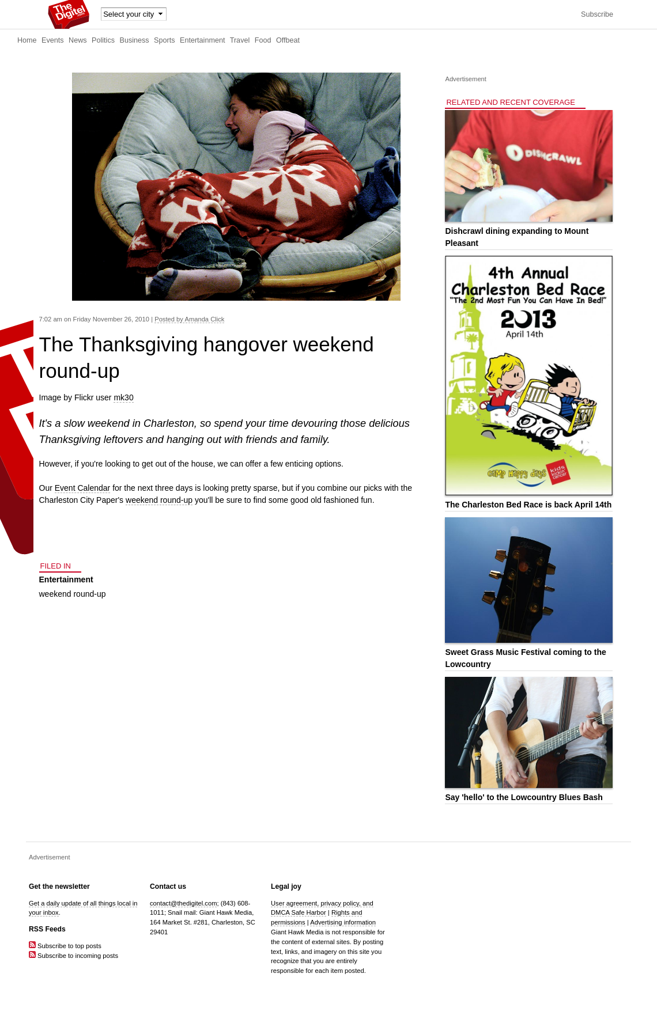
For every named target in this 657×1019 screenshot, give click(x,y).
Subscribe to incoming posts (73, 955)
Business (134, 40)
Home (27, 40)
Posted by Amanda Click (189, 319)
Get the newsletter (59, 886)
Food (263, 40)
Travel (240, 40)
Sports (164, 40)
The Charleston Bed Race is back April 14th (528, 504)
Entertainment (202, 40)
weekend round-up (159, 500)
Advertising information (343, 922)
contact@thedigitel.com (183, 903)
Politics (103, 40)
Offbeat (288, 40)
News (78, 40)
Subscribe (597, 14)
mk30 (123, 397)
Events (52, 40)
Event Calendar (83, 488)
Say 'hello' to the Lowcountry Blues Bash (523, 797)
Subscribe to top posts (65, 945)
